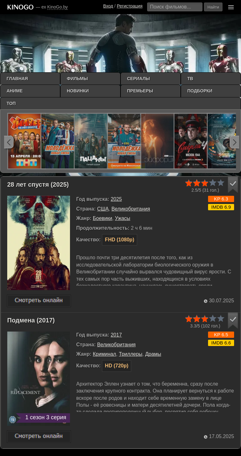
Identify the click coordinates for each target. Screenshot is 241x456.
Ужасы (122, 218)
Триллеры (130, 354)
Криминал (104, 354)
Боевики (102, 218)
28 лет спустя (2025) (38, 184)
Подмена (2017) (31, 320)
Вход (108, 5)
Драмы (153, 354)
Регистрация (129, 5)
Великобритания (130, 209)
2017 (116, 335)
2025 (116, 199)
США (103, 209)
